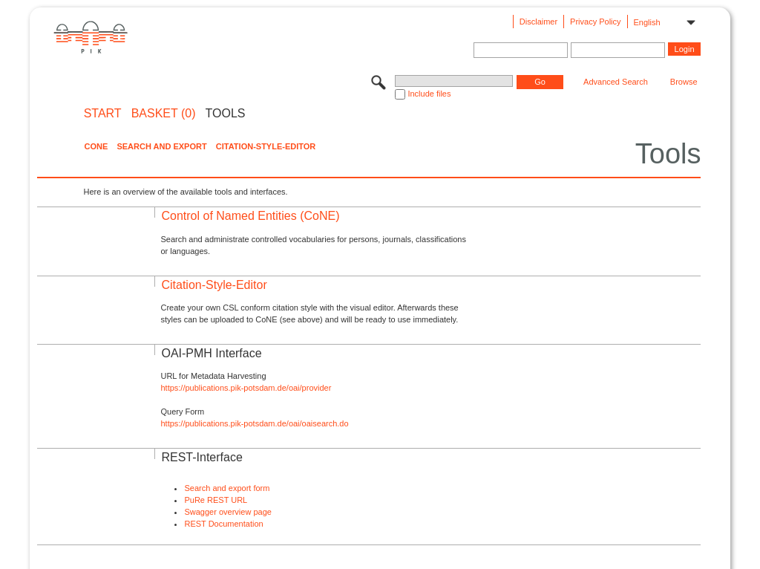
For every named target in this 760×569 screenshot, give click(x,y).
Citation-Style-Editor (265, 146)
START (103, 114)
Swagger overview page (227, 511)
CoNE (96, 146)
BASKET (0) (163, 114)
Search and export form (226, 488)
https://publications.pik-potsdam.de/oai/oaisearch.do (254, 423)
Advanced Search (615, 81)
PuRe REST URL (215, 499)
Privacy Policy (595, 21)
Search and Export (161, 146)
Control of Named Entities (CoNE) (250, 215)
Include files (429, 93)
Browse (684, 81)
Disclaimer (538, 21)
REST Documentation (223, 523)
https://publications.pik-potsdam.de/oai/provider (245, 387)
